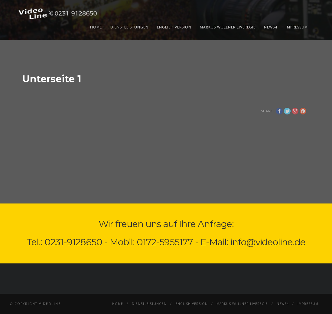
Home (96, 27)
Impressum (297, 27)
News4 (270, 27)
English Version (174, 27)
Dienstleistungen (129, 27)
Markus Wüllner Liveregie (228, 27)
